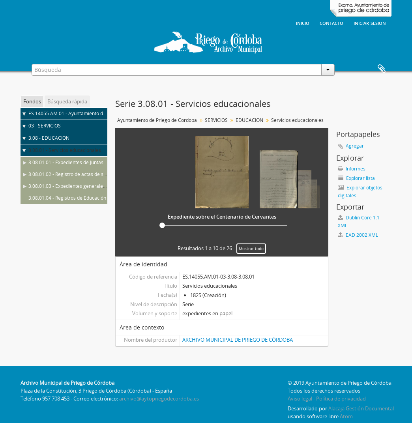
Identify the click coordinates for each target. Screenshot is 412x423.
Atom (346, 416)
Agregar (355, 145)
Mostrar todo (251, 248)
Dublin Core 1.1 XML (359, 221)
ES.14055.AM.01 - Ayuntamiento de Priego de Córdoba (88, 113)
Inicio (302, 22)
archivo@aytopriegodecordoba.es (159, 398)
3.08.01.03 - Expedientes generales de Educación (82, 186)
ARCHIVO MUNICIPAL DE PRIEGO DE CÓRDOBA (237, 339)
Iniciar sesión (370, 22)
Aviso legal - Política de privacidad (327, 398)
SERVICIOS (216, 120)
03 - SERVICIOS (44, 125)
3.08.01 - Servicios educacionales (64, 150)
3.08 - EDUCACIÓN (48, 138)
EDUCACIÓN (249, 120)
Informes (351, 168)
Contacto (331, 22)
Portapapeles (381, 69)
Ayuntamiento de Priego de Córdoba (157, 120)
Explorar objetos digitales (360, 191)
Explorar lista (356, 178)
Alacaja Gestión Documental (361, 408)
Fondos (32, 101)
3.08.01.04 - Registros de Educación (67, 198)
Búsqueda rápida (67, 101)
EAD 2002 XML (358, 235)
